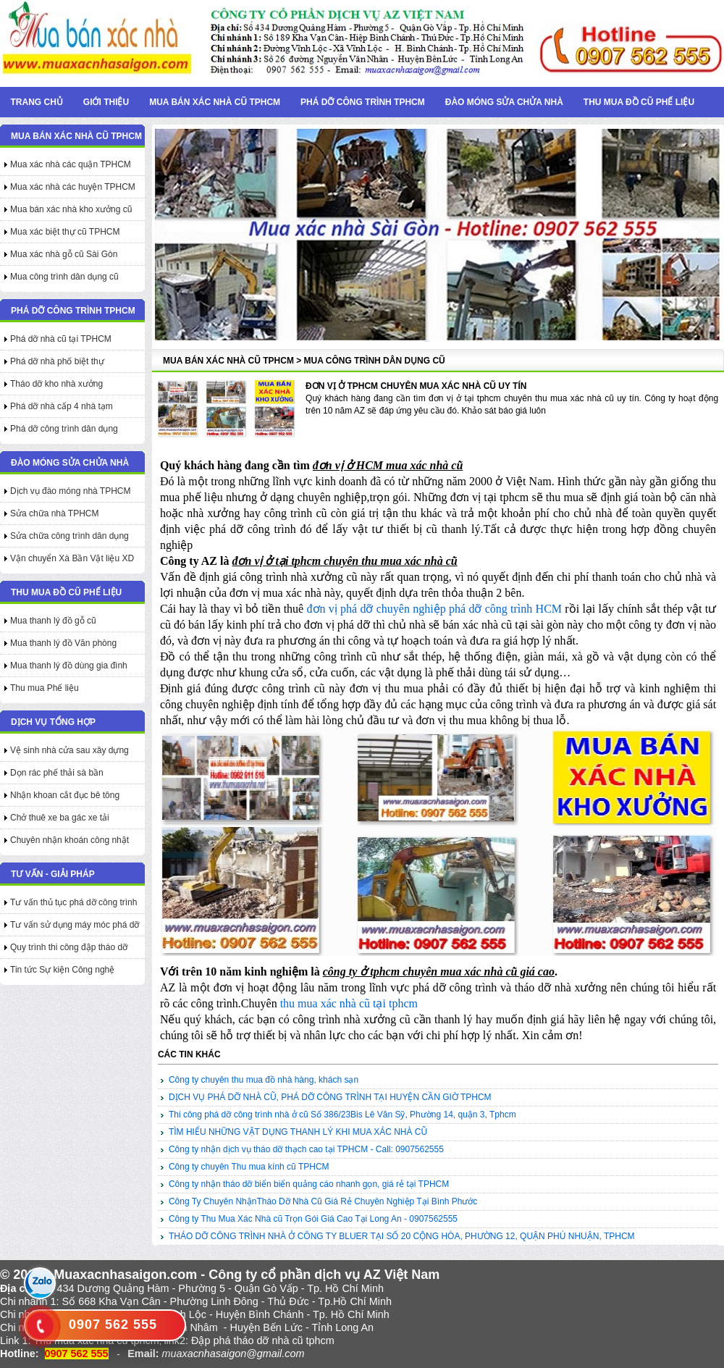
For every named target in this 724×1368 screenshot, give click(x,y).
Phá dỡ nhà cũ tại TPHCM (60, 339)
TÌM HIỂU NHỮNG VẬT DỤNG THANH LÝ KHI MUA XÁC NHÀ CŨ (298, 1132)
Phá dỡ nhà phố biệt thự (57, 361)
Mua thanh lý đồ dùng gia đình (68, 665)
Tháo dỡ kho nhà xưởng (56, 384)
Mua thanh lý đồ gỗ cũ (53, 621)
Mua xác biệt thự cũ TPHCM (65, 232)
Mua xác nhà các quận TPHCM (70, 164)
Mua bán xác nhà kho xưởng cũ (71, 209)
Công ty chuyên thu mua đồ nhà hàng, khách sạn (263, 1080)
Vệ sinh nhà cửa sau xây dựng (69, 750)
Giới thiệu (106, 102)
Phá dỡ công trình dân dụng (64, 429)
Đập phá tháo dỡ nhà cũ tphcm (262, 1340)
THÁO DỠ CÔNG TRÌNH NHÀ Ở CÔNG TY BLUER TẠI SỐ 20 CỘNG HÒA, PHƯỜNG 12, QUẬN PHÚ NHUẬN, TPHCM (402, 1236)
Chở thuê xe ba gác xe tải (59, 818)
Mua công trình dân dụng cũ (64, 277)
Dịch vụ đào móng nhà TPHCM (70, 491)
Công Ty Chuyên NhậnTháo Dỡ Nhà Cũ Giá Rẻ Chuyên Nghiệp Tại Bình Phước (323, 1201)
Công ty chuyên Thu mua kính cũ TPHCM (249, 1167)
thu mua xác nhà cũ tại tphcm (349, 1003)
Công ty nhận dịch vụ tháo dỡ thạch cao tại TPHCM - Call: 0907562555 (306, 1149)
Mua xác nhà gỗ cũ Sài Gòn (63, 254)
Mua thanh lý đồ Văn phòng (63, 643)
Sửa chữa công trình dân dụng (69, 536)
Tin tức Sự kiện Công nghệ (62, 970)
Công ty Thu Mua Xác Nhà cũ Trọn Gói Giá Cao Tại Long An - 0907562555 (313, 1219)
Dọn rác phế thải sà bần (57, 773)
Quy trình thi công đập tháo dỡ (68, 947)
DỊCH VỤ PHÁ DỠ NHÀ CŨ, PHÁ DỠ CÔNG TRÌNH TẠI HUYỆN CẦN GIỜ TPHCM (330, 1097)
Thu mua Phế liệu (44, 688)
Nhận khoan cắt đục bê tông (64, 795)
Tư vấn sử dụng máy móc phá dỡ (74, 925)
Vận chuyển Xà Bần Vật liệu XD (72, 558)
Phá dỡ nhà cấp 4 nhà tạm (61, 406)
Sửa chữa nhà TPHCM (54, 513)
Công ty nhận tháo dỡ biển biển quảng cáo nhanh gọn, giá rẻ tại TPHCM (309, 1184)
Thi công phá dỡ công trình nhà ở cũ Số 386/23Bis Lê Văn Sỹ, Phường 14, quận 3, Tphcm (342, 1114)
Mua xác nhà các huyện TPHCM (72, 187)
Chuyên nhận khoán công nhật (69, 840)
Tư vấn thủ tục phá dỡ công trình (73, 902)
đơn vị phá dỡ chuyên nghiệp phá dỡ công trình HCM (435, 609)
